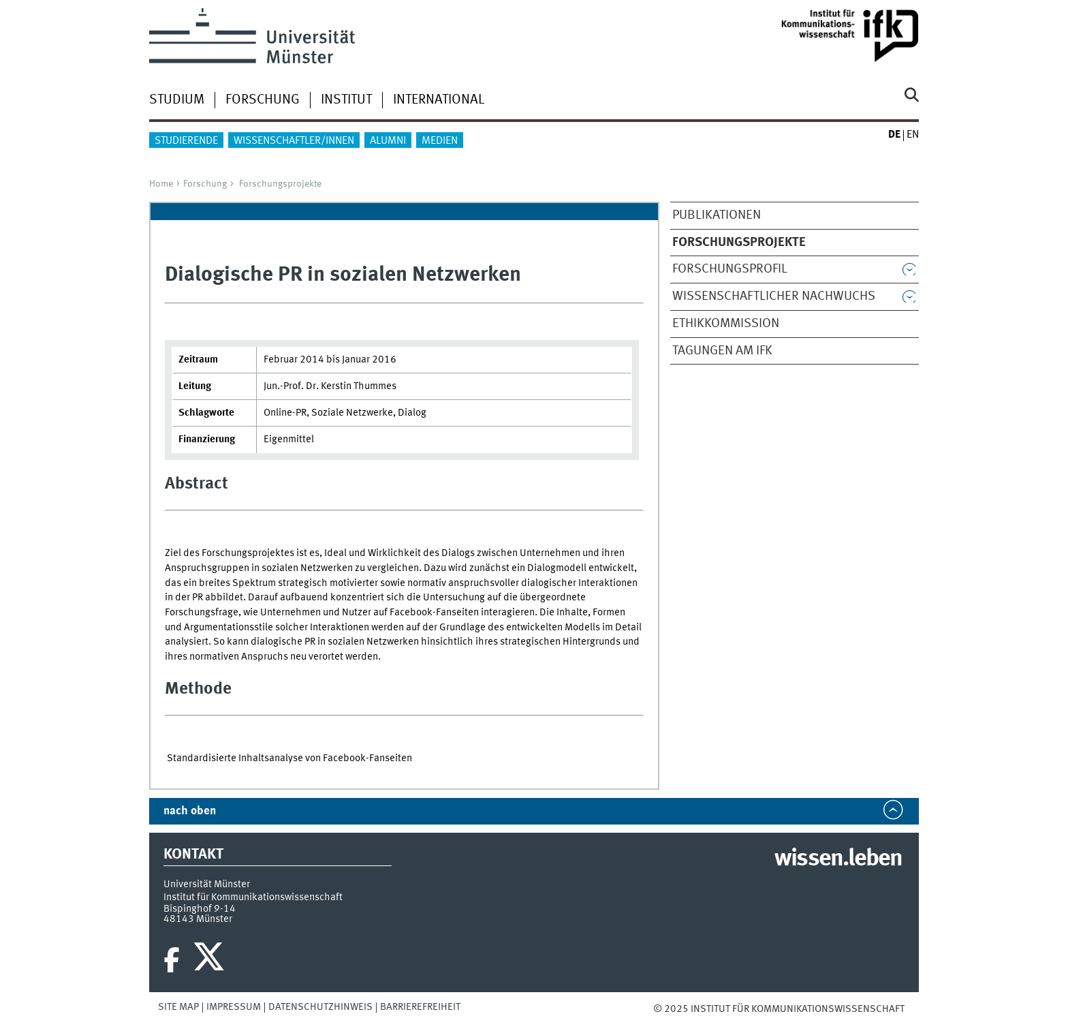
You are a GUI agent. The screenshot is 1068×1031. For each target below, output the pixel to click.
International (438, 100)
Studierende (186, 141)
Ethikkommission (725, 324)
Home (161, 184)
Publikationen (716, 215)
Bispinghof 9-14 (199, 909)
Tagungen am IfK (722, 351)
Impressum (233, 1007)
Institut (346, 100)
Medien (440, 141)
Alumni (388, 141)
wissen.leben (838, 859)
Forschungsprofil (729, 269)
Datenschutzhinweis (320, 1007)
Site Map (178, 1007)
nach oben (189, 811)
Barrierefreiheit (420, 1007)
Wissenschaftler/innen (294, 141)
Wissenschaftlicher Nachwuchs (773, 296)
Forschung (262, 100)
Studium (176, 100)
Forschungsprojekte (280, 184)
